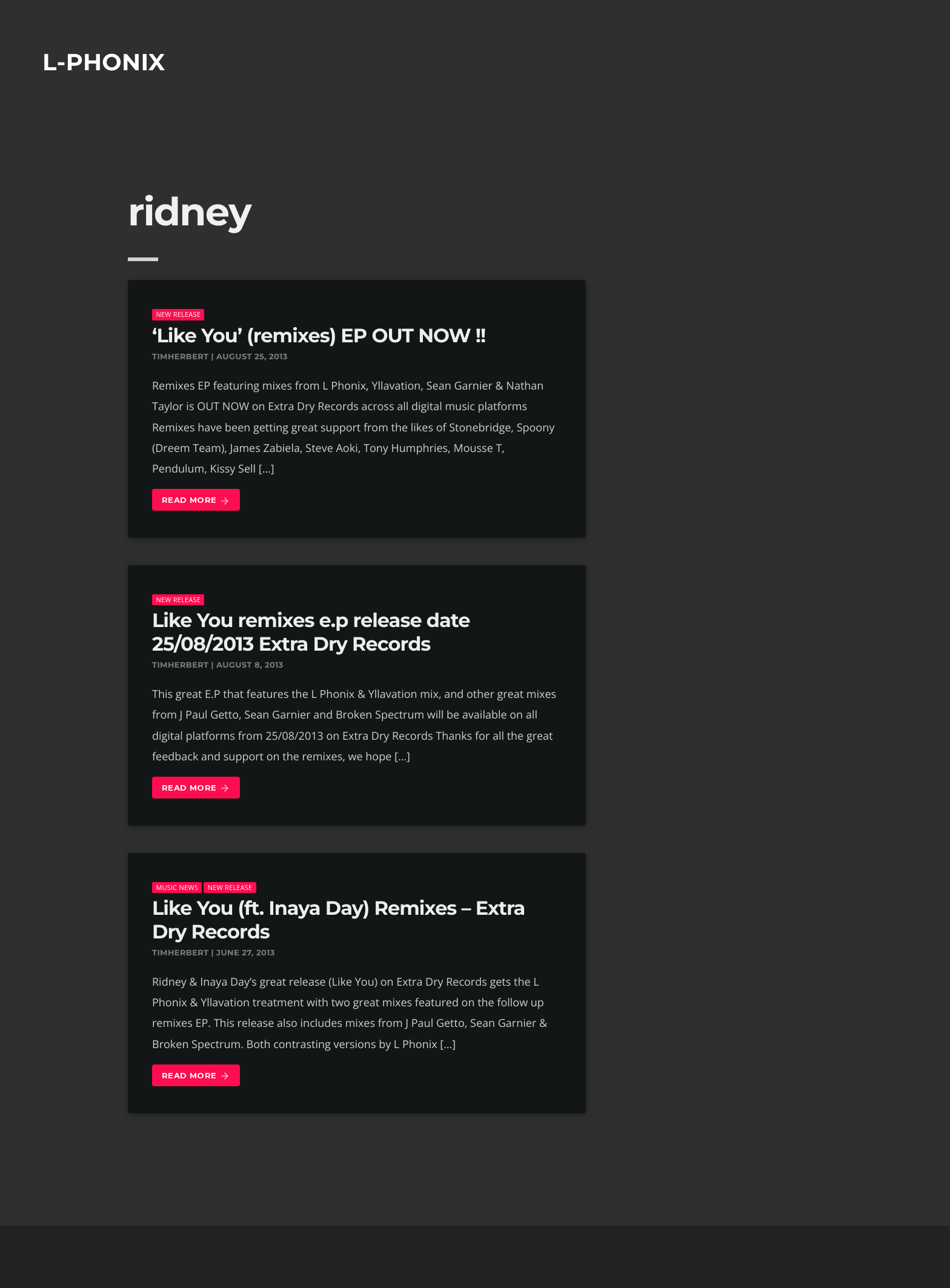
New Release (178, 314)
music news (177, 887)
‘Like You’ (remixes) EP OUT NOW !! (318, 336)
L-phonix (103, 62)
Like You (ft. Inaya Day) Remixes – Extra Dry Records (338, 920)
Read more (196, 500)
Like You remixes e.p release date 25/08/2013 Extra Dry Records (311, 632)
